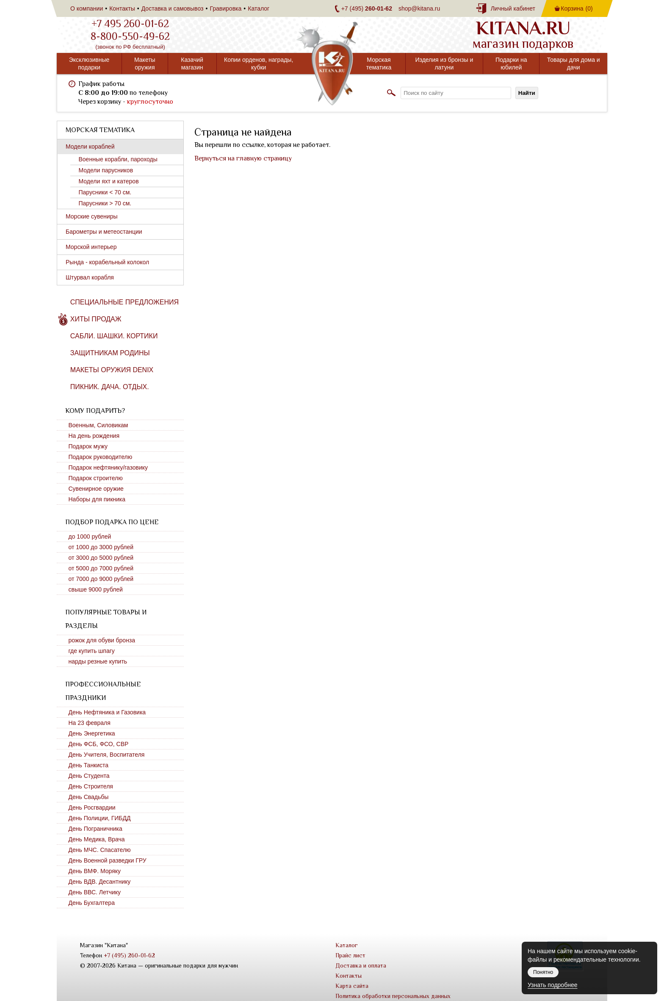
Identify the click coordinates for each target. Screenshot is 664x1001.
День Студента (89, 775)
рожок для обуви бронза (102, 640)
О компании (86, 8)
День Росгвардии (92, 807)
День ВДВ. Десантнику (100, 881)
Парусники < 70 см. (105, 192)
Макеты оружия (144, 63)
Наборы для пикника (97, 499)
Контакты (122, 8)
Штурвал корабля (90, 277)
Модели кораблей (90, 146)
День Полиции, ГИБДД (100, 818)
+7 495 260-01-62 (130, 24)
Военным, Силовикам (98, 425)
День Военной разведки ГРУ (108, 860)
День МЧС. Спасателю (100, 849)
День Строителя (91, 786)
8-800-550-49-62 (130, 36)
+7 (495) (366, 8)
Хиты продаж (96, 319)
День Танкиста (89, 765)
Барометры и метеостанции (104, 231)
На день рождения (94, 435)
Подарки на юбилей (511, 63)
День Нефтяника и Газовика (107, 712)
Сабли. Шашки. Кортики (114, 336)
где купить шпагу (92, 650)
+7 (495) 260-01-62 (129, 955)
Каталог (258, 8)
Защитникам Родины (110, 353)
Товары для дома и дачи (573, 63)
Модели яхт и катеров (109, 181)
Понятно (543, 972)
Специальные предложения (124, 302)
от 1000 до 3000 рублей (101, 547)
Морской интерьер (91, 246)
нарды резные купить (98, 661)
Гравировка (225, 8)
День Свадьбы (89, 797)
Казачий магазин (192, 63)
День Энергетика (92, 733)
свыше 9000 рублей (96, 589)
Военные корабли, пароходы (118, 159)
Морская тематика (379, 63)
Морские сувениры (91, 216)
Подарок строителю (96, 478)
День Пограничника (95, 828)
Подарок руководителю (101, 456)
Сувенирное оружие (96, 488)
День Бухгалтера (92, 902)
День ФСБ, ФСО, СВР (99, 744)
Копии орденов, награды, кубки (258, 63)
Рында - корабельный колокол (107, 262)
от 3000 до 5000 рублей (101, 557)
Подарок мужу (88, 446)
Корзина (576, 8)
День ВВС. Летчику (95, 892)
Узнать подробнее (552, 985)
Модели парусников (106, 170)
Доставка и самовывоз (172, 8)
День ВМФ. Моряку (95, 871)
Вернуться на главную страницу (243, 158)
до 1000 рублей (90, 536)
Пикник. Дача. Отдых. (109, 386)
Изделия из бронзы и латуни (444, 63)
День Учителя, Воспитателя (107, 754)
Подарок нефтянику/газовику (108, 467)
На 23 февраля (90, 722)
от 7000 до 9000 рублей (101, 578)
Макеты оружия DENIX (111, 369)
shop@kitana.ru (419, 8)
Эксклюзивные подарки (89, 63)
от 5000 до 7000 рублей (101, 568)
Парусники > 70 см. (105, 203)
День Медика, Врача (97, 839)
